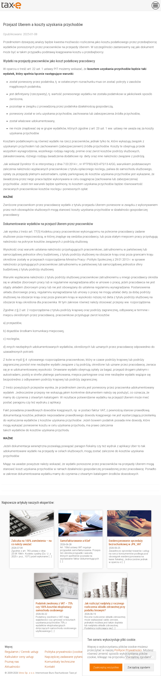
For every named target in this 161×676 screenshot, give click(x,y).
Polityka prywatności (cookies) (65, 652)
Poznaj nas (12, 661)
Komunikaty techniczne (60, 661)
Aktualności (12, 666)
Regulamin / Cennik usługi (21, 652)
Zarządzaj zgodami (139, 667)
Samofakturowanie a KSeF (75, 541)
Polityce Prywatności (128, 650)
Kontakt (50, 666)
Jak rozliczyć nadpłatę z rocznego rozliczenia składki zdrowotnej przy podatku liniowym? (104, 607)
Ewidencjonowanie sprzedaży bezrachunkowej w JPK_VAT (126, 542)
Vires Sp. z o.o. (27, 672)
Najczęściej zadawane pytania (64, 657)
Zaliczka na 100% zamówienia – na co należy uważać (31, 542)
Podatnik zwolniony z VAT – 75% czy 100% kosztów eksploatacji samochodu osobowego (54, 607)
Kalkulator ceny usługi (19, 657)
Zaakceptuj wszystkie (106, 667)
